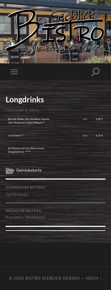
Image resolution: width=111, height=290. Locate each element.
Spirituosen (56, 191)
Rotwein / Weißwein (56, 214)
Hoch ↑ (94, 278)
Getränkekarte (29, 170)
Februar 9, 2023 (22, 110)
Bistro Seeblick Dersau (52, 278)
